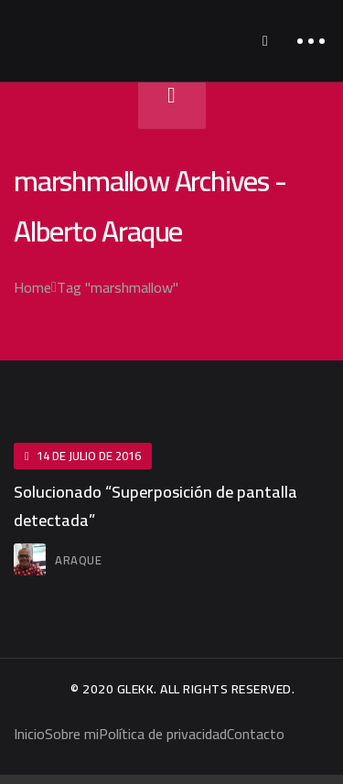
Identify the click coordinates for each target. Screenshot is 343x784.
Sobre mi (72, 733)
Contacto (255, 733)
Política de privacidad (163, 733)
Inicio (29, 733)
